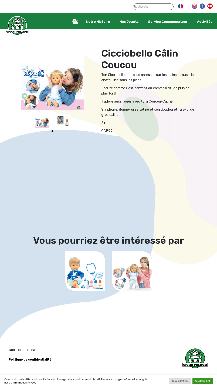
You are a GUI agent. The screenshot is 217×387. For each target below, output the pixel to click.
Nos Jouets (129, 22)
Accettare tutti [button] (203, 381)
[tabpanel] (42, 121)
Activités (204, 22)
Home (75, 21)
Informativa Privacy (24, 382)
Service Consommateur (168, 22)
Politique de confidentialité (30, 359)
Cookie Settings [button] (180, 381)
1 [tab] (52, 131)
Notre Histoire (98, 22)
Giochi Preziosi (17, 26)
